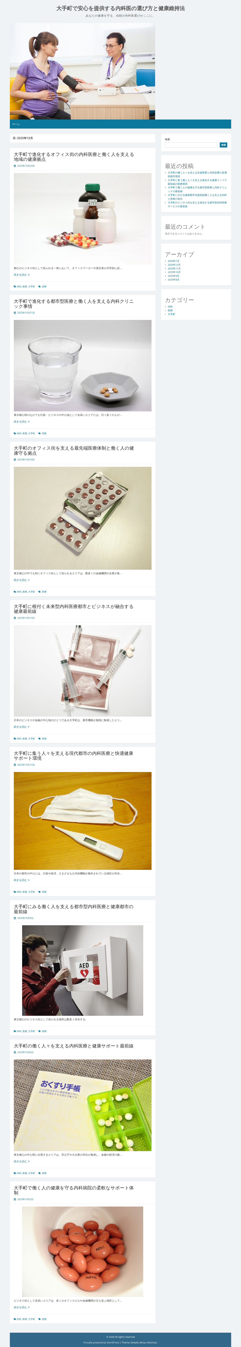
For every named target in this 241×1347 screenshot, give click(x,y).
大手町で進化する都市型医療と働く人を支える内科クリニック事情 (74, 303)
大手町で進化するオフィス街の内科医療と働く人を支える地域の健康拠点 (74, 156)
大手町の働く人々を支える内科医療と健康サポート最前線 (74, 1046)
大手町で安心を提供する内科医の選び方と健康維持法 (120, 8)
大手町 (31, 286)
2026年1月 (173, 261)
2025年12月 (174, 264)
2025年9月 (173, 276)
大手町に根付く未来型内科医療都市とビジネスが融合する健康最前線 (74, 608)
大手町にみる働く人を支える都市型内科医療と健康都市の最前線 (74, 908)
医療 (25, 286)
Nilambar (152, 1342)
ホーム (16, 124)
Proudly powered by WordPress (101, 1342)
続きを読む (22, 275)
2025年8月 (173, 279)
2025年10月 (174, 272)
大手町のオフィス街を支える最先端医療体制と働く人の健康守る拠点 (74, 450)
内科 (19, 286)
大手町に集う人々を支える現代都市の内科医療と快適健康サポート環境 (73, 755)
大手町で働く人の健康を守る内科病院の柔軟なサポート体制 (74, 1190)
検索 (167, 139)
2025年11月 (174, 268)
